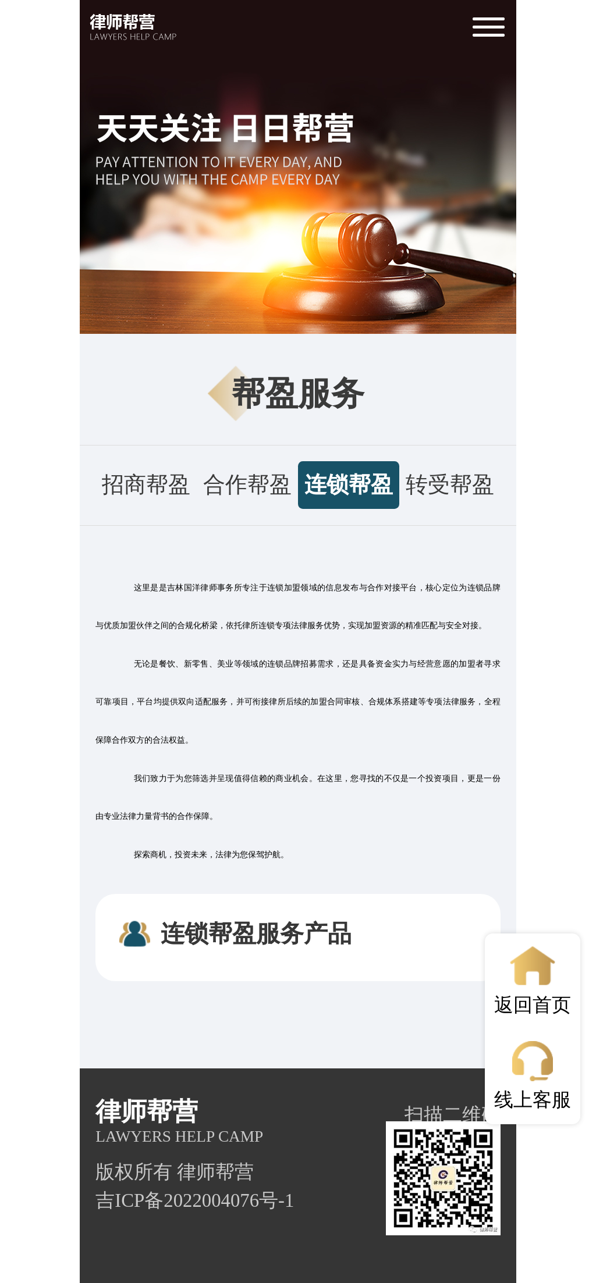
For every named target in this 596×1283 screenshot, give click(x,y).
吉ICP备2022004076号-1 (194, 1200)
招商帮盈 (146, 484)
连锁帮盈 (348, 484)
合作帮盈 (247, 484)
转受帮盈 (450, 484)
